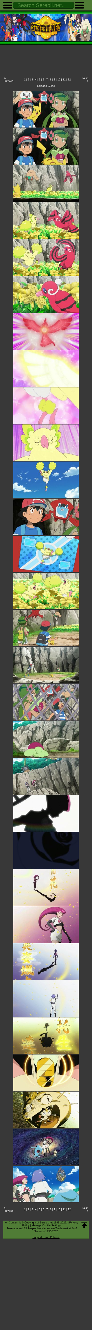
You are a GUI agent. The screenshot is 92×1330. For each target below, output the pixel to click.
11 (64, 79)
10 (58, 79)
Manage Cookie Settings (46, 1225)
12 (69, 79)
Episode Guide (46, 85)
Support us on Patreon (45, 1237)
